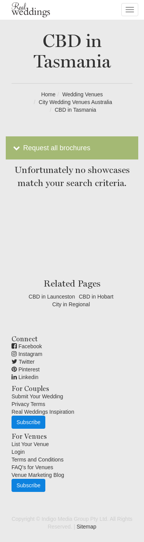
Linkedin (25, 377)
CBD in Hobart (96, 297)
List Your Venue (30, 444)
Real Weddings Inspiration (43, 412)
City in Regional (71, 304)
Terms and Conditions (37, 459)
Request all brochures (51, 148)
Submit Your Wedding (37, 396)
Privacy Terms (28, 404)
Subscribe (28, 422)
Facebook (27, 346)
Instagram (27, 354)
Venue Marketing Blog (38, 475)
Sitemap (86, 527)
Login (18, 452)
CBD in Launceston (52, 297)
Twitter (23, 362)
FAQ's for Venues (32, 467)
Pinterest (26, 369)
